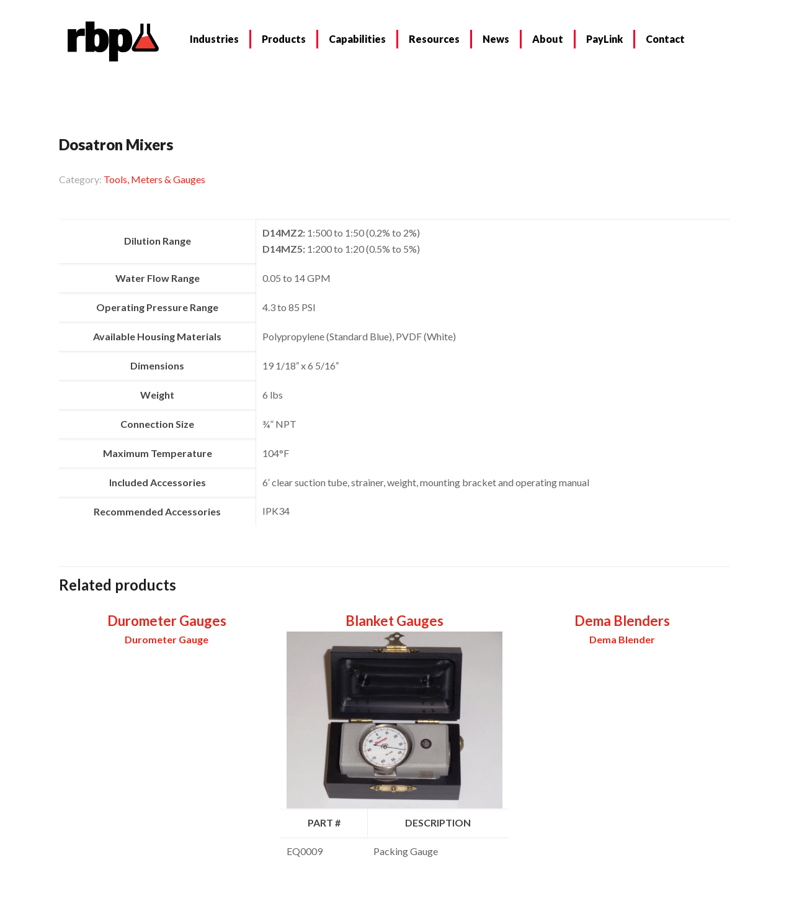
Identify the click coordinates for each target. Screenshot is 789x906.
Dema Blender (622, 639)
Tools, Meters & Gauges (154, 179)
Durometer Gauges (166, 620)
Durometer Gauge (166, 639)
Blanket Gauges (394, 620)
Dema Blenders (622, 620)
